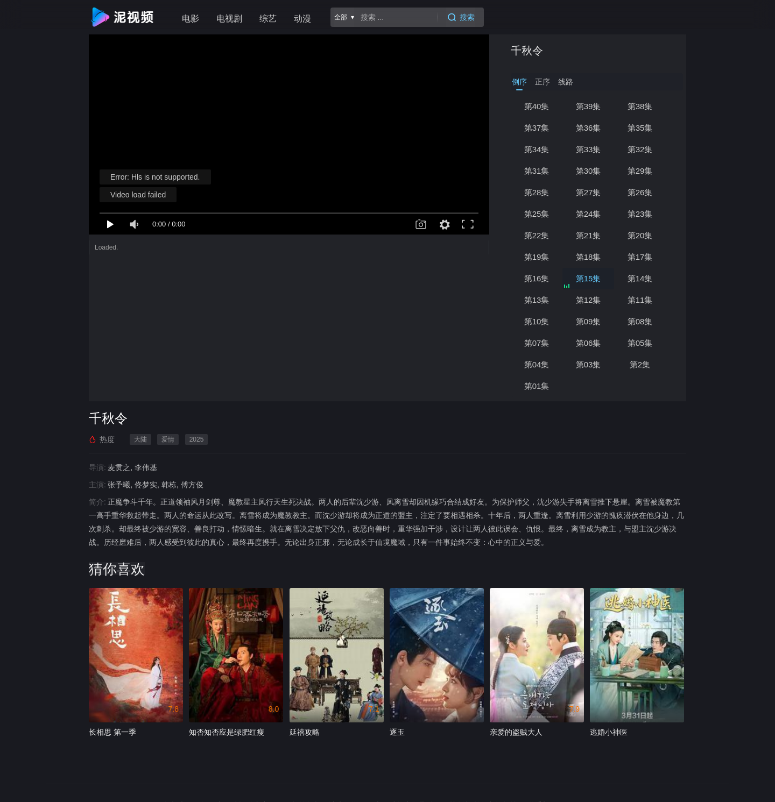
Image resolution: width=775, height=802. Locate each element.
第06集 (588, 342)
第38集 (640, 106)
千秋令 (527, 50)
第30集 (588, 170)
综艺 (268, 18)
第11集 (640, 299)
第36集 (588, 127)
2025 (196, 439)
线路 (565, 81)
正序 (542, 81)
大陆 (140, 439)
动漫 (302, 18)
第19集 (536, 256)
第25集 (536, 213)
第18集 (588, 256)
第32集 (640, 149)
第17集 (640, 256)
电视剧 (229, 18)
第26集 (640, 192)
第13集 (536, 299)
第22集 (536, 235)
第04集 (536, 364)
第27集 (588, 192)
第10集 (536, 321)
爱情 (167, 439)
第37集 (536, 127)
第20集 (640, 235)
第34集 (536, 149)
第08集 (640, 321)
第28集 (536, 192)
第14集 (640, 278)
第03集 (588, 364)
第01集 (536, 386)
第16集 (536, 278)
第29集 (640, 170)
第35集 (640, 127)
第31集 (536, 170)
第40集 (536, 106)
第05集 (640, 342)
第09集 (588, 321)
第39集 (588, 106)
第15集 (588, 278)
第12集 (588, 299)
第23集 (640, 213)
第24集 (588, 213)
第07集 (536, 342)
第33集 (588, 149)
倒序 (519, 81)
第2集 (640, 364)
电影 (190, 18)
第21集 (588, 235)
